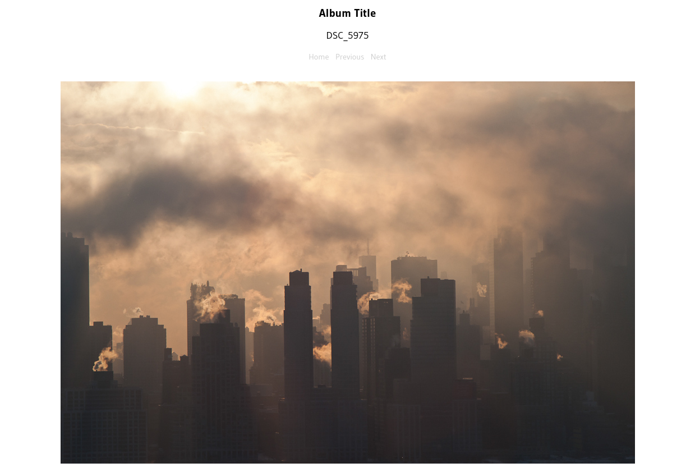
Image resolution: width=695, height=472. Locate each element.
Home (319, 57)
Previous (349, 57)
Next (378, 57)
